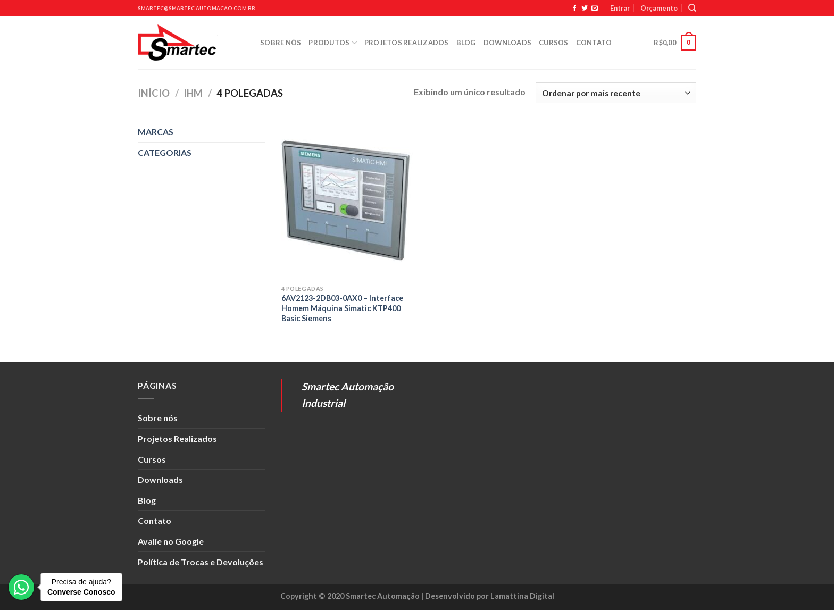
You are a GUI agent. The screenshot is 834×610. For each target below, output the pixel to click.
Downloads (507, 42)
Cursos (554, 42)
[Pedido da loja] (616, 92)
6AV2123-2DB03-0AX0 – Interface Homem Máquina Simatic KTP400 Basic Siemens (342, 308)
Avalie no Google (171, 541)
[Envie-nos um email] (594, 8)
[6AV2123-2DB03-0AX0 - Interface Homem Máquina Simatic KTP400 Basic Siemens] (347, 200)
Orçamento (659, 8)
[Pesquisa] (692, 8)
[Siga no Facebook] (574, 8)
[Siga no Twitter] (584, 8)
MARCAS (155, 132)
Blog (466, 42)
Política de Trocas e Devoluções (200, 562)
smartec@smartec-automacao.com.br (196, 8)
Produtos (332, 43)
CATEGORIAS (164, 152)
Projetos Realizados (406, 42)
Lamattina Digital (522, 595)
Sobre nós (280, 42)
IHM (193, 93)
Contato (594, 42)
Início (154, 93)
